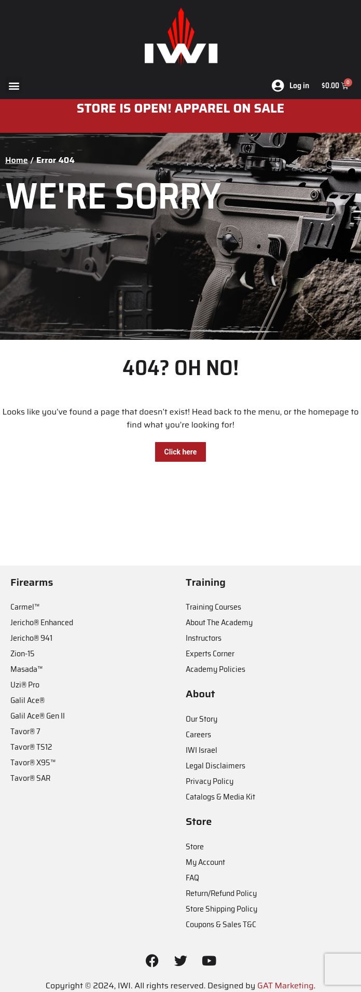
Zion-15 (22, 653)
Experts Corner (210, 653)
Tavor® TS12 (31, 746)
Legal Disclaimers (215, 765)
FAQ (192, 877)
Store (195, 846)
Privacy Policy (209, 781)
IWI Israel (201, 749)
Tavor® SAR (30, 777)
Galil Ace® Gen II (37, 715)
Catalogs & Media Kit (220, 796)
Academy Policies (215, 669)
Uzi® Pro (24, 684)
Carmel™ (24, 606)
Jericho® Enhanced (41, 622)
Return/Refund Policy (221, 893)
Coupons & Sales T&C (221, 924)
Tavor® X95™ (32, 762)
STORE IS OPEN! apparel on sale (181, 108)
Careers (198, 734)
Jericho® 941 (31, 637)
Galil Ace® (27, 700)
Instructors (203, 637)
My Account (205, 862)
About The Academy (219, 622)
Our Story (201, 718)
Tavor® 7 (25, 731)
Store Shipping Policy (221, 908)
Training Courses (213, 606)
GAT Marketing (285, 985)
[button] (13, 85)
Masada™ (26, 669)
